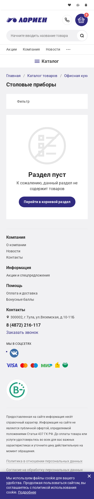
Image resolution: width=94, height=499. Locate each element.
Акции (11, 49)
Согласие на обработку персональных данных (44, 470)
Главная (13, 75)
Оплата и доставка (22, 293)
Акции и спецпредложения (28, 275)
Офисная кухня (77, 75)
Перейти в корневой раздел (47, 202)
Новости (53, 49)
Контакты (14, 257)
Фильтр (23, 101)
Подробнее (27, 492)
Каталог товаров (42, 75)
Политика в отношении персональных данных (44, 461)
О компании (16, 245)
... (68, 48)
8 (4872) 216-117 (67, 20)
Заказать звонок (22, 332)
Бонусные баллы (20, 299)
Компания (31, 49)
